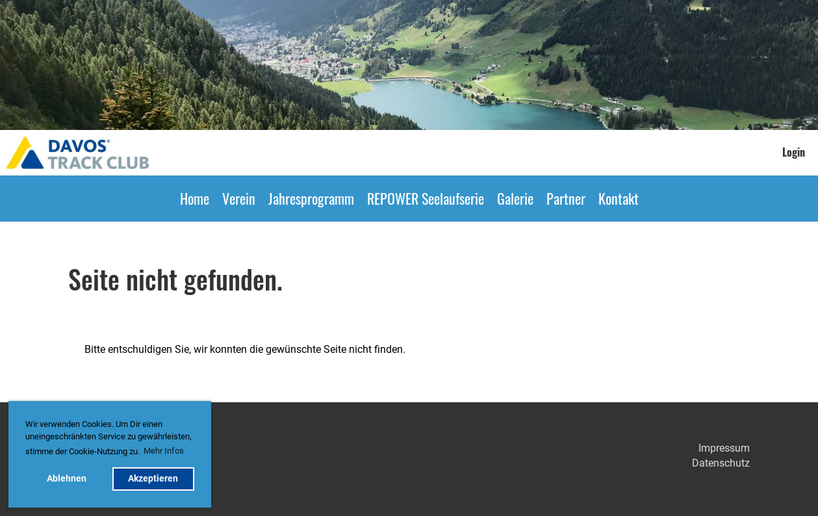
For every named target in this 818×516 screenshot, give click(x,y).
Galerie (515, 198)
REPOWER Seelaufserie (425, 198)
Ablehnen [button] (66, 478)
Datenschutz (721, 463)
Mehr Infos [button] (164, 451)
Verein (238, 198)
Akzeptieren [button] (153, 478)
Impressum (724, 448)
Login (793, 152)
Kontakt (618, 198)
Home (194, 198)
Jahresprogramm (311, 198)
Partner (565, 198)
